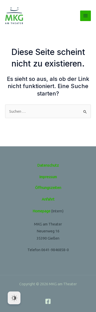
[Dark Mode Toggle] (14, 297)
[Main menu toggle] (85, 16)
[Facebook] (48, 301)
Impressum (48, 177)
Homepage (41, 211)
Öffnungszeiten (48, 187)
